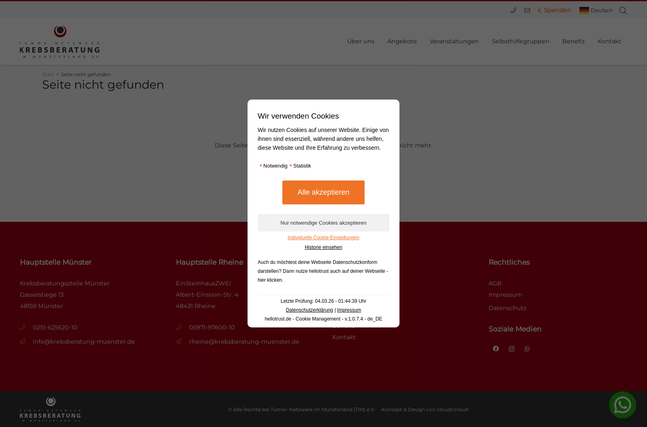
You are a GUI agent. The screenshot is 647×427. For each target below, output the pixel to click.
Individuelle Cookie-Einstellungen (323, 237)
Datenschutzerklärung (309, 310)
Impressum (349, 310)
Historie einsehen (323, 247)
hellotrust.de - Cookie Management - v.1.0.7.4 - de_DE (323, 319)
